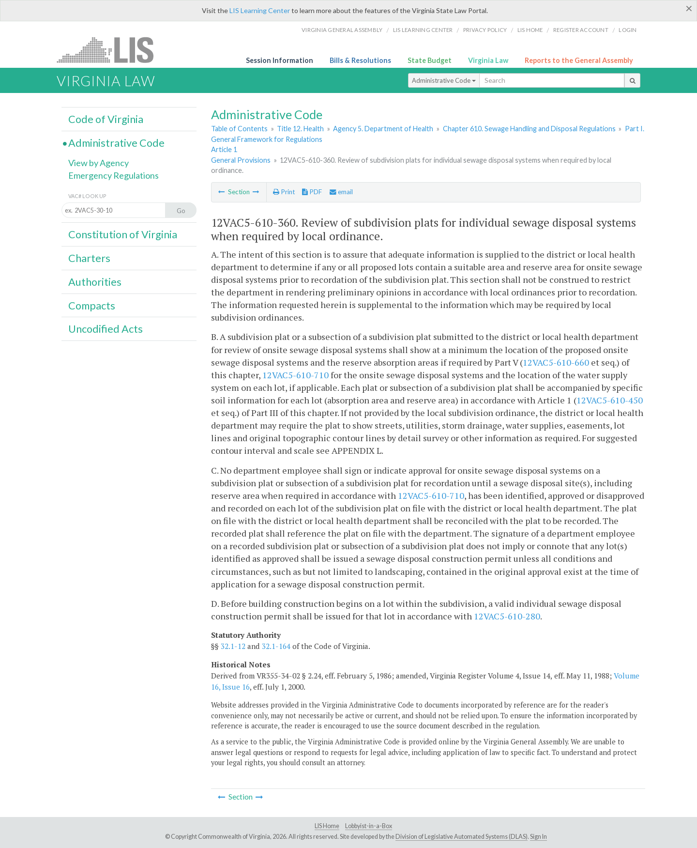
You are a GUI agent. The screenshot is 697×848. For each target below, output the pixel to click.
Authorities (94, 282)
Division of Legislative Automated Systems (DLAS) (461, 836)
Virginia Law (488, 60)
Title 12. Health (300, 128)
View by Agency (98, 162)
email (341, 192)
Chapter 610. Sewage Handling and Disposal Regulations (529, 128)
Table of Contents (239, 128)
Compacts (91, 305)
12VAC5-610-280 (507, 616)
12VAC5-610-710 (295, 375)
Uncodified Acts (105, 329)
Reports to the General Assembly (579, 60)
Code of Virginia (105, 119)
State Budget (430, 60)
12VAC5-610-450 (609, 400)
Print (284, 192)
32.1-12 (233, 646)
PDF (312, 192)
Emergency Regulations (113, 175)
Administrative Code (444, 80)
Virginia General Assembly (342, 30)
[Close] (689, 8)
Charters (89, 258)
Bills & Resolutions (360, 60)
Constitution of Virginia (122, 234)
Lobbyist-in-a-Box (368, 826)
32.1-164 (276, 646)
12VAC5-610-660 (556, 362)
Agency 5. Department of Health (383, 128)
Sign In (538, 836)
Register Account (580, 30)
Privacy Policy (485, 30)
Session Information (279, 60)
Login (627, 30)
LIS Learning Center (259, 10)
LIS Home (327, 826)
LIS (111, 49)
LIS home (530, 30)
